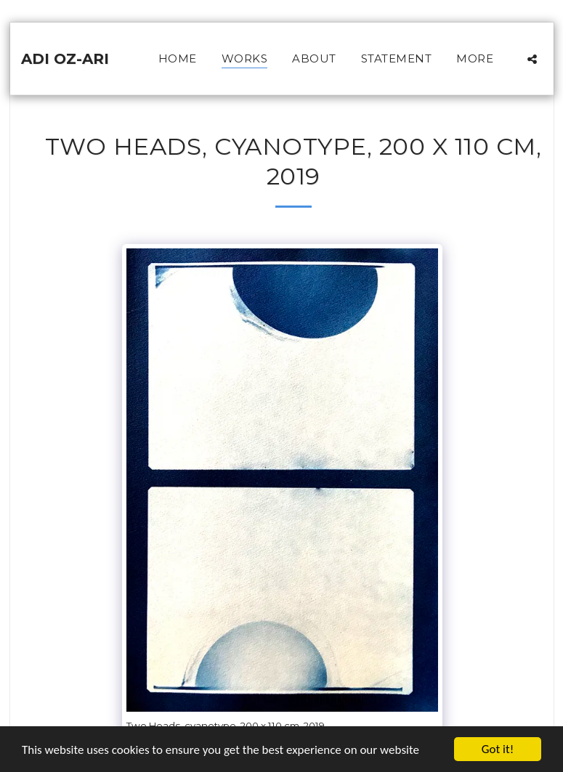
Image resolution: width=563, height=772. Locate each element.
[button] (532, 59)
